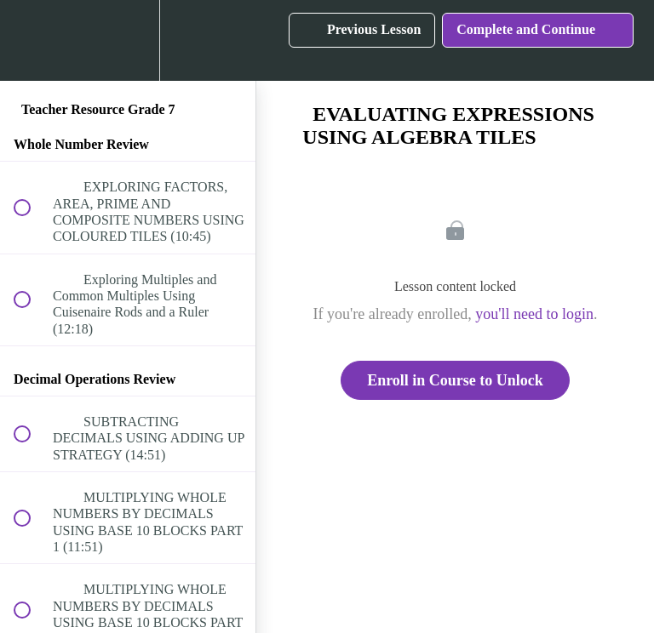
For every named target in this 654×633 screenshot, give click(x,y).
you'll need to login (534, 313)
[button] (31, 40)
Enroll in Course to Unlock (455, 380)
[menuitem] (127, 40)
